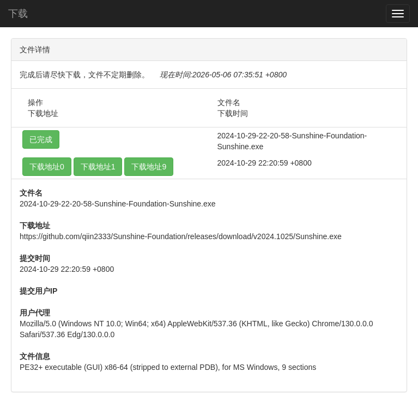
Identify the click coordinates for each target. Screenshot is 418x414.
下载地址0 (46, 166)
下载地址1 (98, 166)
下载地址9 (148, 166)
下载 (18, 13)
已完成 (40, 139)
